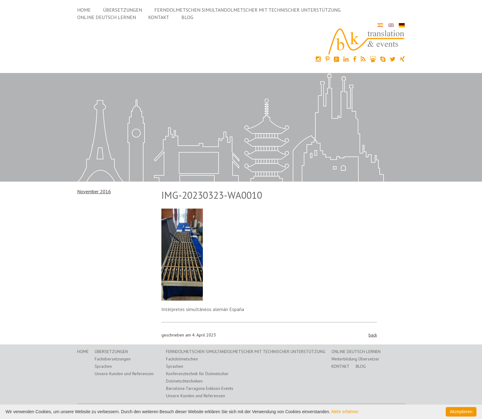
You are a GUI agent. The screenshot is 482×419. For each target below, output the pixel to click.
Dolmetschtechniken (184, 381)
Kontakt (158, 17)
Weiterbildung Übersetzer (355, 359)
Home (84, 10)
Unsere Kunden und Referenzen (124, 373)
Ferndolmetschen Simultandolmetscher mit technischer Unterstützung (247, 10)
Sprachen (103, 366)
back (373, 335)
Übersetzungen (122, 10)
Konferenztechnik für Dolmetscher (197, 373)
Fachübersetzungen (113, 359)
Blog (187, 17)
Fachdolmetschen (182, 359)
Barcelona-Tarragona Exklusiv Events (199, 388)
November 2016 (94, 191)
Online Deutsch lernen (106, 17)
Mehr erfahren (344, 411)
